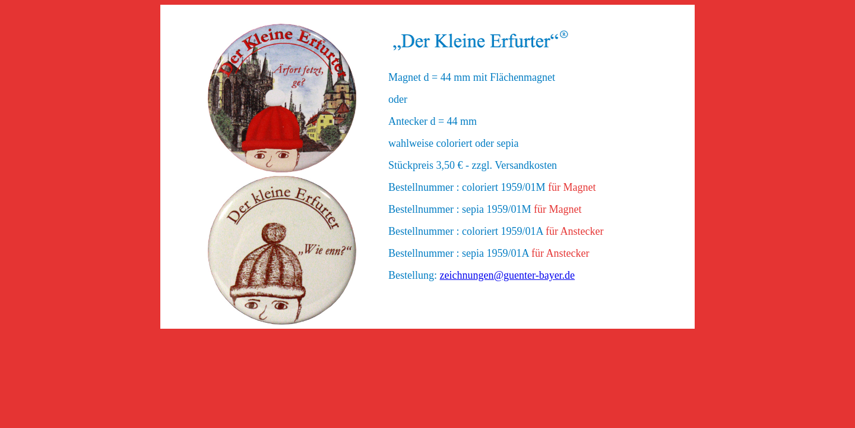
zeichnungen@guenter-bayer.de (507, 275)
